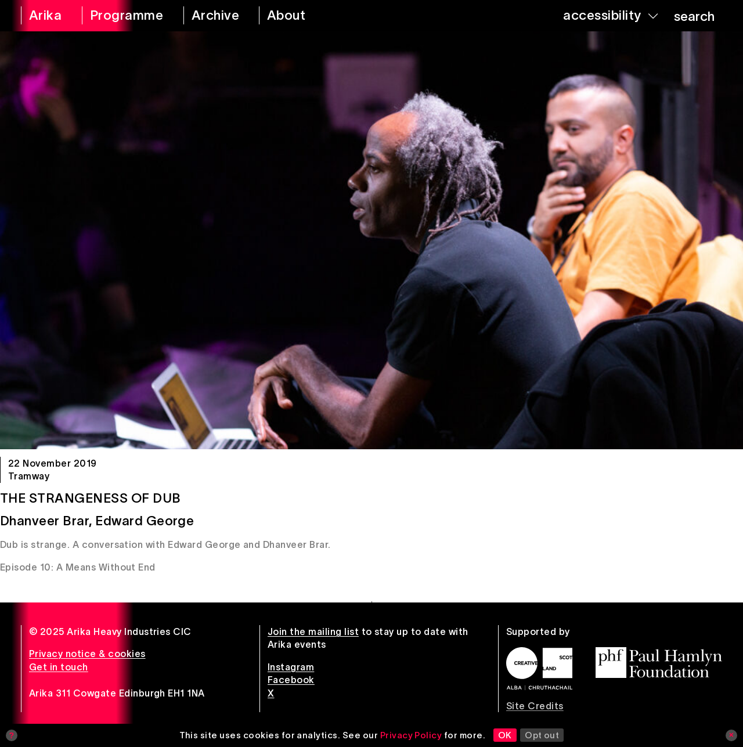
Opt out (542, 735)
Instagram (291, 667)
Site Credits (535, 706)
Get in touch (58, 667)
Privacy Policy (411, 735)
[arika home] (43, 15)
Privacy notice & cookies (87, 653)
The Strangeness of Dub (90, 498)
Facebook (291, 679)
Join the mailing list (313, 631)
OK (505, 735)
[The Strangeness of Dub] (371, 240)
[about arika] (299, 15)
